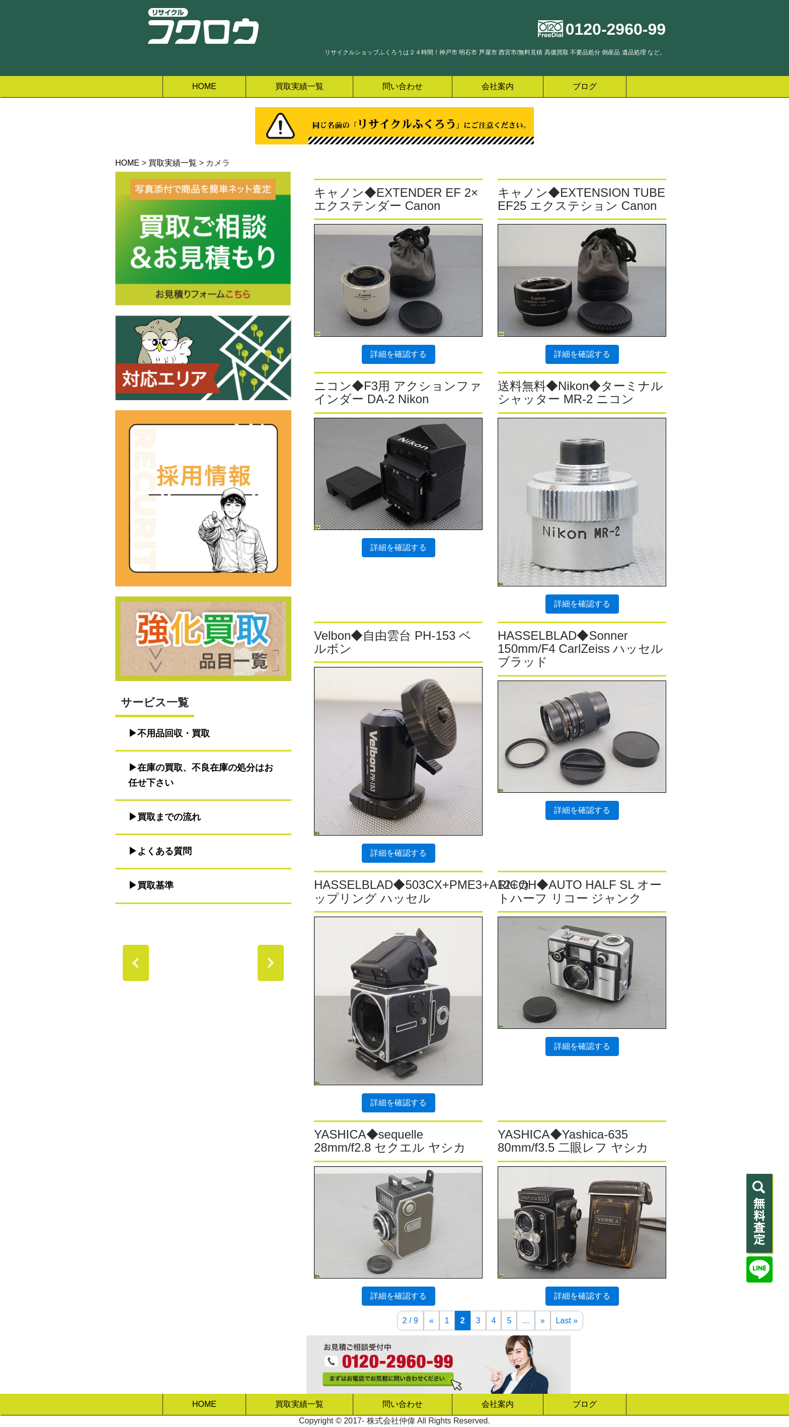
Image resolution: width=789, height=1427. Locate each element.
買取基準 (155, 885)
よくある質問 (164, 851)
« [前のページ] (431, 1320)
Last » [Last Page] (567, 1320)
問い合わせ (402, 86)
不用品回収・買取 (173, 733)
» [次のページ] (542, 1320)
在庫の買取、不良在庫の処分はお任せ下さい (200, 775)
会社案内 (498, 86)
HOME (204, 86)
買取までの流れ (169, 817)
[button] (136, 963)
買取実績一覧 (299, 86)
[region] (203, 963)
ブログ (585, 86)
